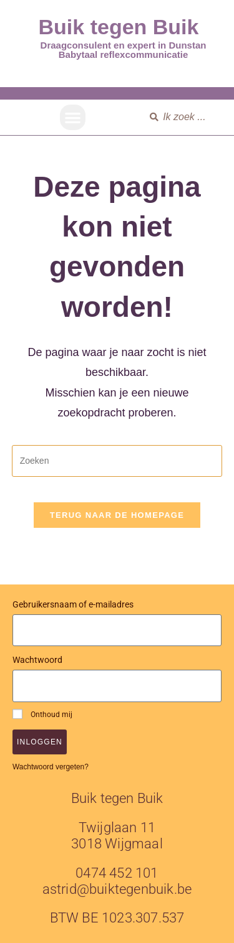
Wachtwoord (37, 660)
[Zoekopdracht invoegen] (117, 461)
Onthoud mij (42, 714)
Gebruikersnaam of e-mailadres (73, 604)
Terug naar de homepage (117, 515)
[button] (72, 117)
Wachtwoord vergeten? (50, 766)
